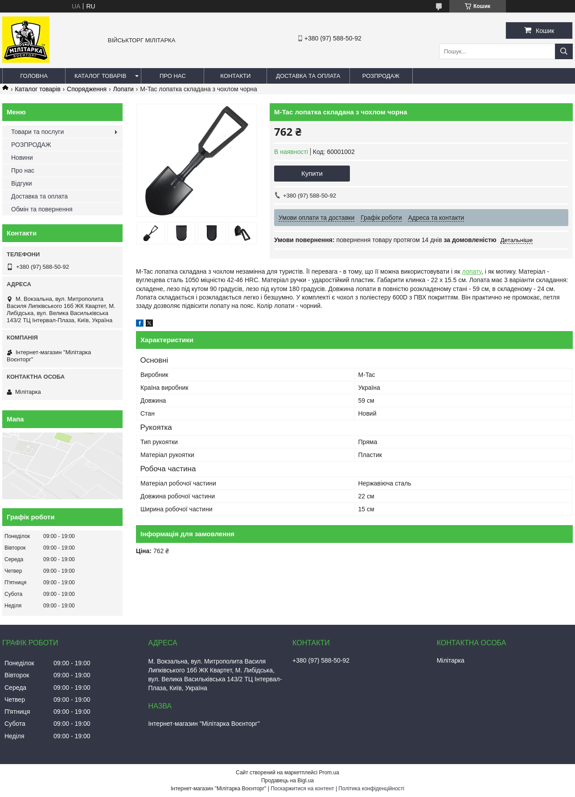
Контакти (235, 76)
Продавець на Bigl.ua (287, 780)
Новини (22, 157)
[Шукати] (564, 51)
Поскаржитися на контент (302, 788)
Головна (34, 76)
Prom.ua (329, 772)
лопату (471, 271)
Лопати (123, 89)
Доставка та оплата (308, 76)
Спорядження (87, 89)
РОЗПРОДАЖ (380, 76)
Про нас (173, 76)
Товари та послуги (37, 131)
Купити (312, 173)
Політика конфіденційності (371, 788)
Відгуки (21, 183)
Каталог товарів (100, 76)
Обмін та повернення (42, 209)
